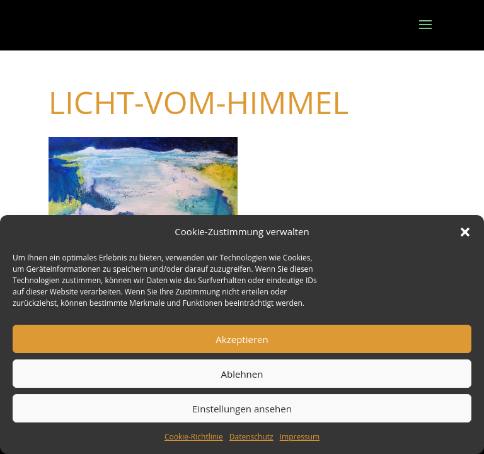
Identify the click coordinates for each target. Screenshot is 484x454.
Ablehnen (242, 374)
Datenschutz (251, 436)
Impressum (300, 436)
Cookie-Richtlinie (193, 436)
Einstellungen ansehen (242, 408)
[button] (465, 232)
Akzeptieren (242, 339)
